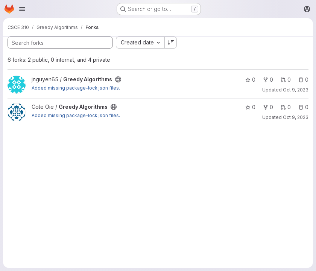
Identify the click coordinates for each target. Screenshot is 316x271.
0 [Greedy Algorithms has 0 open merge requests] (286, 79)
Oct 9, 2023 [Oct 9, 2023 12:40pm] (295, 117)
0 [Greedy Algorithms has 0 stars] (250, 79)
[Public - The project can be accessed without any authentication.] (118, 79)
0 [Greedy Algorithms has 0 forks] (268, 79)
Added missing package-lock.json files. (76, 88)
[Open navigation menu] (22, 9)
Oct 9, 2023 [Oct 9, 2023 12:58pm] (295, 90)
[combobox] (140, 43)
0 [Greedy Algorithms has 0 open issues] (303, 79)
